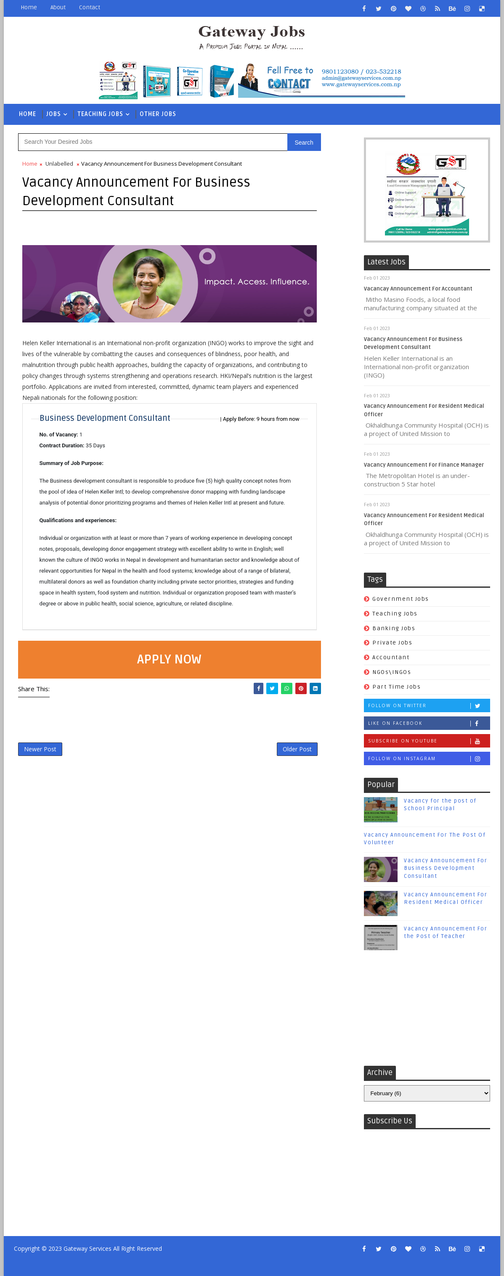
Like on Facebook (429, 723)
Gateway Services (87, 1248)
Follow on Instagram (429, 759)
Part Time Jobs (396, 686)
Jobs (53, 114)
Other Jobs (158, 114)
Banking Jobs (393, 628)
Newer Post (40, 749)
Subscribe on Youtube (429, 741)
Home (29, 7)
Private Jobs (392, 642)
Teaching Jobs (100, 114)
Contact (89, 7)
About (58, 7)
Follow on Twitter (429, 706)
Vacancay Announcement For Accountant (418, 288)
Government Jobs (400, 598)
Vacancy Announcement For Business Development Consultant (445, 868)
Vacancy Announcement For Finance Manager (424, 465)
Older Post (297, 749)
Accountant (390, 657)
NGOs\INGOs (391, 672)
